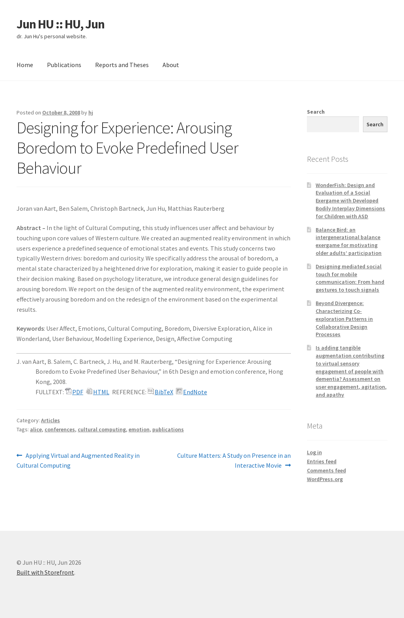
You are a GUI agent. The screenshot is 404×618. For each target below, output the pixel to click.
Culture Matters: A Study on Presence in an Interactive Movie (234, 460)
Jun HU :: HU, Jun (61, 24)
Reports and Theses (122, 65)
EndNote (195, 392)
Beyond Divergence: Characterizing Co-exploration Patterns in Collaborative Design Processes (344, 319)
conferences (60, 429)
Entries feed (322, 461)
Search (316, 111)
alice (36, 429)
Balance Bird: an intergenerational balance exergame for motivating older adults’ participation (349, 241)
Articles (50, 420)
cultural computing (102, 429)
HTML (101, 392)
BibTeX (164, 392)
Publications (64, 65)
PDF (77, 392)
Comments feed (326, 470)
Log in (314, 452)
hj (90, 112)
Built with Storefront (45, 572)
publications (168, 429)
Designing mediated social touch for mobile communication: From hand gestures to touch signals (350, 278)
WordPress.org (325, 479)
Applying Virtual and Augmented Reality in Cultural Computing (78, 460)
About (171, 65)
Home (25, 65)
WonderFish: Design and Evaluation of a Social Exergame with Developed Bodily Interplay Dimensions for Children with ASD (350, 201)
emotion (139, 429)
